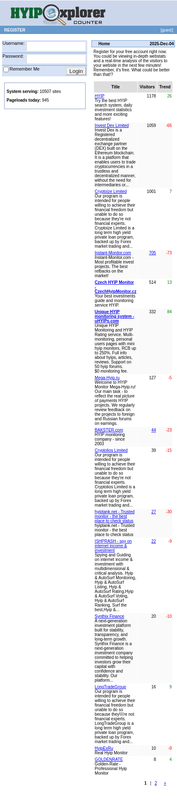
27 (153, 511)
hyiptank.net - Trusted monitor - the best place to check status (114, 516)
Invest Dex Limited (112, 125)
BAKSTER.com (109, 430)
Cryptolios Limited (111, 450)
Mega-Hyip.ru (107, 377)
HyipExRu (104, 748)
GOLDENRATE (109, 759)
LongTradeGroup (110, 687)
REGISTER (14, 30)
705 (152, 253)
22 (153, 541)
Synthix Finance (109, 616)
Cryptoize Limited (111, 191)
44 (153, 430)
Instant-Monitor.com (113, 253)
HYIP (99, 96)
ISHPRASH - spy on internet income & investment (113, 546)
